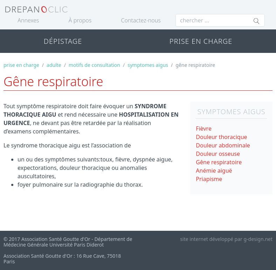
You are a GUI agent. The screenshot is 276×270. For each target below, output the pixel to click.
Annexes (28, 20)
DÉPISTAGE (63, 41)
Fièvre (204, 128)
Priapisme (209, 179)
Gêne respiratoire (219, 162)
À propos (80, 20)
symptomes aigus (147, 65)
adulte (54, 65)
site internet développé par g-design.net (226, 239)
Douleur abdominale (223, 145)
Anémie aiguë (214, 170)
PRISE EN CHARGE (201, 41)
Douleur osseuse (218, 154)
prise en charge (21, 65)
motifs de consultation (94, 65)
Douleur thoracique (221, 137)
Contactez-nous (141, 20)
